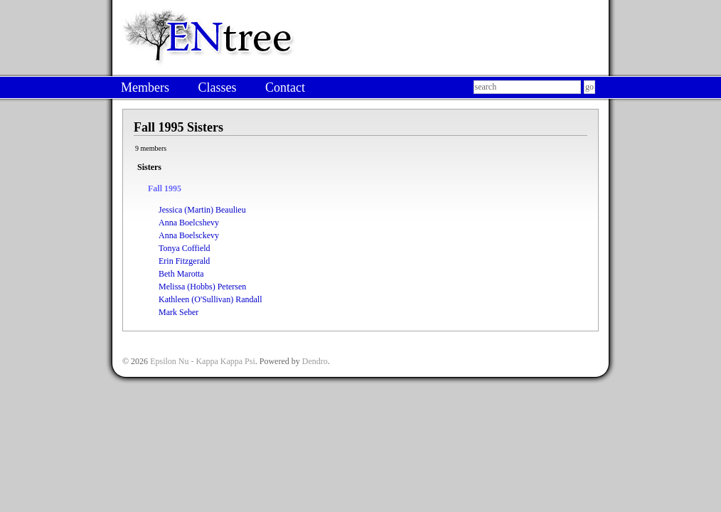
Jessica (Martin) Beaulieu (202, 210)
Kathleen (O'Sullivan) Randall (210, 299)
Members (145, 87)
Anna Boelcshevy (189, 223)
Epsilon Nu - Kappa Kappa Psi (202, 361)
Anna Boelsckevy (189, 235)
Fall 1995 (164, 188)
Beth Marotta (181, 274)
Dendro (315, 361)
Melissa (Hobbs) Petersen (202, 287)
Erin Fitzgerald (184, 261)
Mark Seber (178, 312)
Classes (217, 87)
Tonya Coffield (184, 248)
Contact (285, 87)
